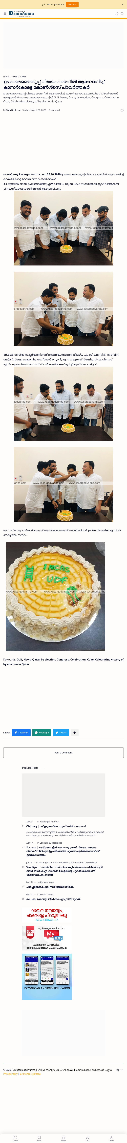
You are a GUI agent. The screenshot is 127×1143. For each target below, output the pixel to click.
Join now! (72, 4)
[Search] (122, 13)
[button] (116, 13)
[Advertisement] (63, 45)
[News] (51, 882)
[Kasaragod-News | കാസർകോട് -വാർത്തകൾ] (74, 862)
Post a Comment (64, 752)
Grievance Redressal (30, 1073)
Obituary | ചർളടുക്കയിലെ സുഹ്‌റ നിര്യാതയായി (56, 826)
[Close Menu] (123, 4)
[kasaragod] (46, 821)
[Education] (45, 842)
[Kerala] (55, 821)
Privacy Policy (10, 1073)
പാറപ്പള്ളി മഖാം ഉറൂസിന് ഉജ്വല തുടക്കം (50, 886)
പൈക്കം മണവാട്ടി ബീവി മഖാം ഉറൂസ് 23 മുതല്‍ (53, 899)
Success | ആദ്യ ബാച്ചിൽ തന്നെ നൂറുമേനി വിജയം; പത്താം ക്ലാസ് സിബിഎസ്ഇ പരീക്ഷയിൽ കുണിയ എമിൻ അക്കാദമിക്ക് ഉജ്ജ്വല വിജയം (62, 851)
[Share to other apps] (75, 732)
